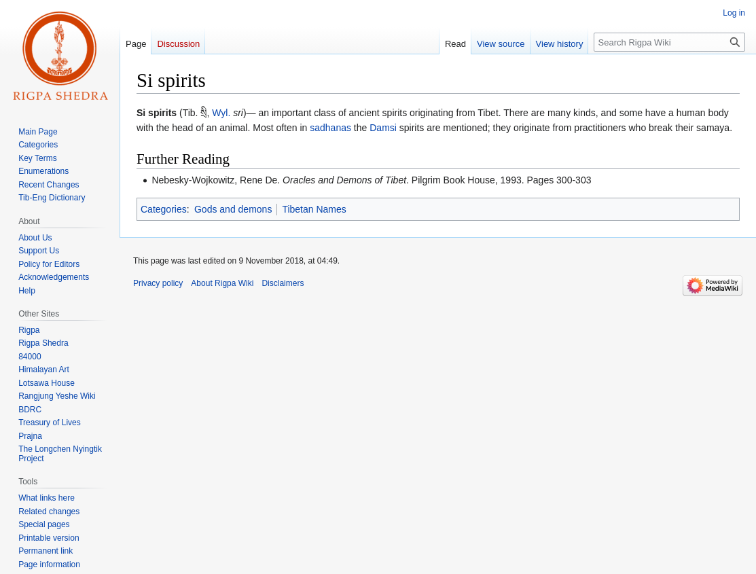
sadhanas (330, 127)
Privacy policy (158, 283)
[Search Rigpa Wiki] (669, 42)
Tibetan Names (314, 209)
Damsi (383, 127)
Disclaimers (283, 283)
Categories (164, 209)
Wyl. (221, 112)
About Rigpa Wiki (222, 283)
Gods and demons (233, 209)
